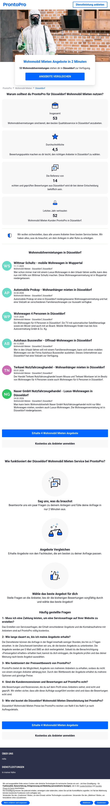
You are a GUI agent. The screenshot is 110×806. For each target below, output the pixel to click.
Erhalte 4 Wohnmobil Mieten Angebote (55, 433)
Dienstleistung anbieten (90, 4)
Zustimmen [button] (101, 803)
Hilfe (4, 759)
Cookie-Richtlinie (86, 786)
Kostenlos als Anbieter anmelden (55, 443)
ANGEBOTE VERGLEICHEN (55, 76)
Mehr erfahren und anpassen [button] (15, 803)
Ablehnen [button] (86, 803)
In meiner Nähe (9, 772)
